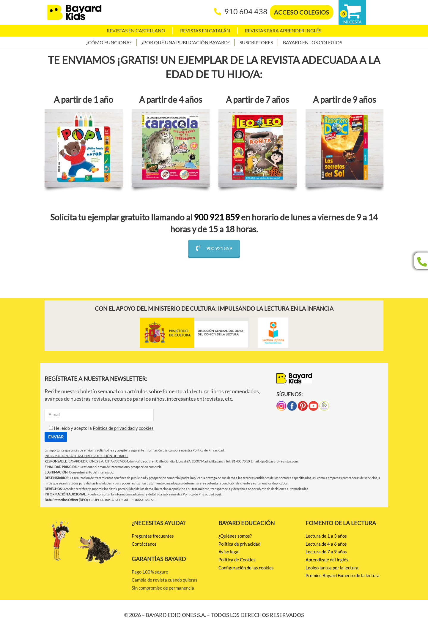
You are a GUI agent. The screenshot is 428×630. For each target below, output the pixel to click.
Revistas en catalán (205, 30)
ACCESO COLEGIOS (301, 12)
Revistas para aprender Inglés (283, 30)
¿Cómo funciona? (108, 42)
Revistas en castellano (136, 30)
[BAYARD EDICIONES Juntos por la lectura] (74, 12)
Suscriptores (256, 42)
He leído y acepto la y (99, 428)
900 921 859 (217, 217)
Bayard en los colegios (312, 42)
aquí (218, 494)
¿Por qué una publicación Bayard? (185, 42)
